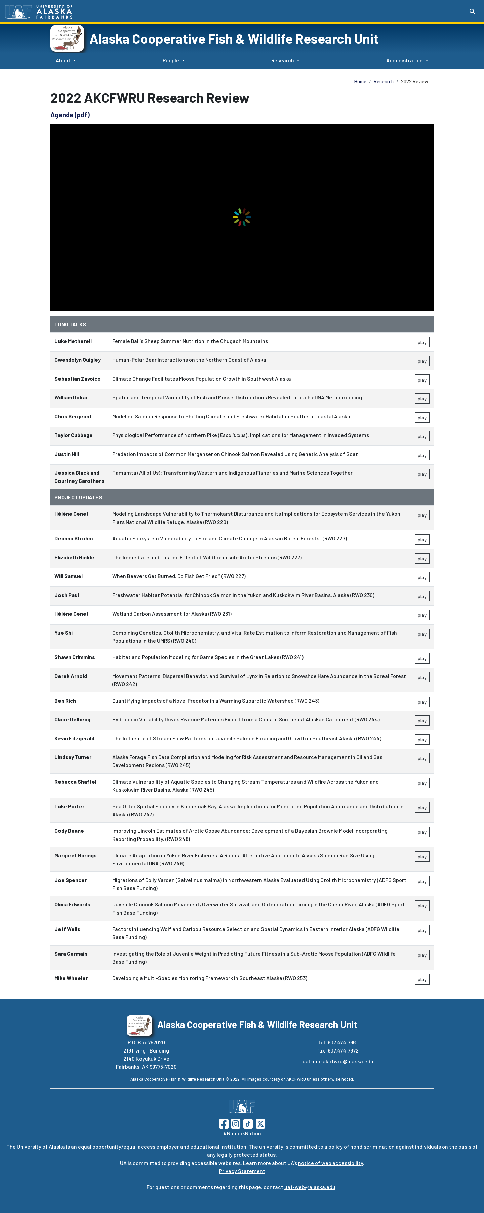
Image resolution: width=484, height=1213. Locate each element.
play (422, 342)
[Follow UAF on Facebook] (224, 1123)
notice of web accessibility (330, 1163)
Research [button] (282, 60)
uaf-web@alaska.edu (309, 1187)
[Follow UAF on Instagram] (235, 1123)
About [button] (63, 60)
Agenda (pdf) (70, 115)
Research (384, 81)
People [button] (171, 60)
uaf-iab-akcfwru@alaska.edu (337, 1061)
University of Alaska (41, 1146)
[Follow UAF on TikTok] (248, 1123)
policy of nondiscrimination (361, 1146)
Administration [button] (404, 60)
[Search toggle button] (472, 11)
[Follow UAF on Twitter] (260, 1123)
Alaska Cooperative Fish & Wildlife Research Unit (233, 38)
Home (360, 81)
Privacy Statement (242, 1171)
